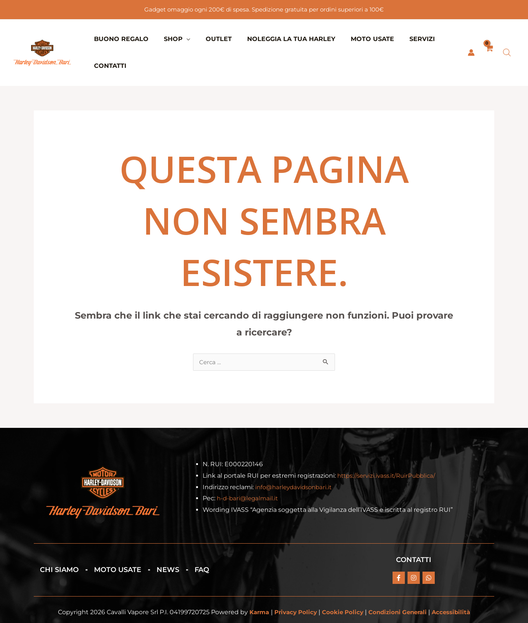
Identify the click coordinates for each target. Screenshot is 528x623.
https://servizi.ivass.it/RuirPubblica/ (389, 449)
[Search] (365, 615)
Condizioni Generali (400, 585)
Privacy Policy (292, 585)
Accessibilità (456, 585)
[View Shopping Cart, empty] (488, 39)
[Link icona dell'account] (470, 39)
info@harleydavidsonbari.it (296, 460)
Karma (253, 585)
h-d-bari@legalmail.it (249, 471)
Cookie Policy (342, 585)
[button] (181, 39)
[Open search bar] (507, 39)
